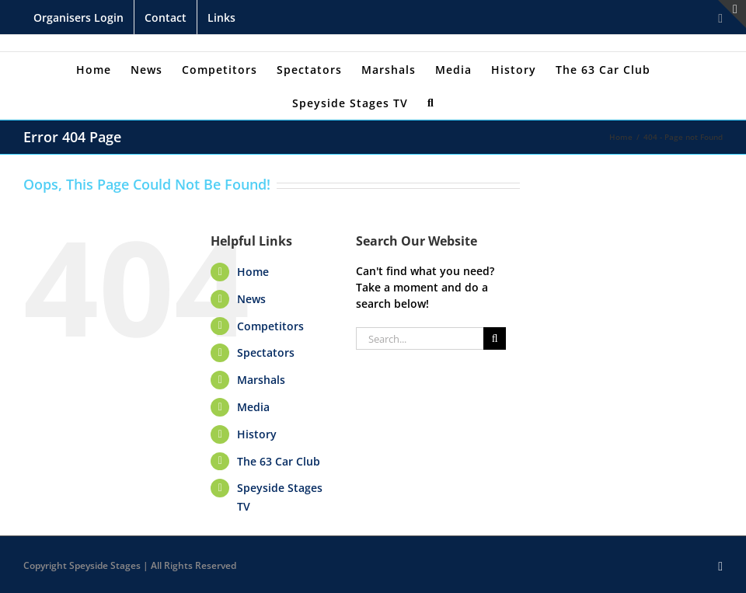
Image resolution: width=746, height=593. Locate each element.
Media (253, 406)
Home (253, 271)
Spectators (266, 352)
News (251, 298)
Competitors (270, 326)
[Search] (430, 102)
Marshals (261, 379)
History (257, 434)
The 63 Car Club (278, 461)
